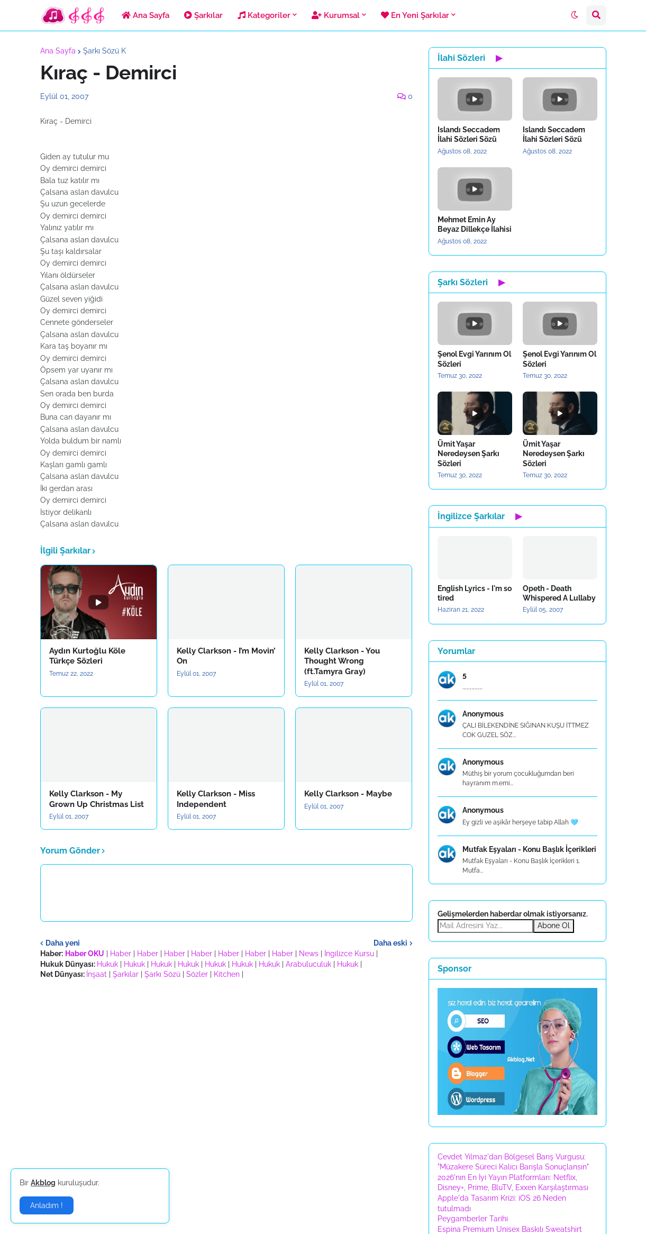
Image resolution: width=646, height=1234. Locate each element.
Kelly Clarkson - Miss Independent (216, 799)
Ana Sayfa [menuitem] (145, 15)
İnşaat (96, 974)
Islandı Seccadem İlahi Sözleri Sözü (469, 134)
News (309, 953)
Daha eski (390, 943)
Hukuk (107, 964)
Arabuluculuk (308, 964)
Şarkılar (126, 974)
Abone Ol (554, 925)
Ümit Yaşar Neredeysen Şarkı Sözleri (468, 453)
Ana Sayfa (58, 51)
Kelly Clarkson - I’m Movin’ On (226, 656)
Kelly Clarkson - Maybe (348, 794)
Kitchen (227, 974)
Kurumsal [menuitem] (336, 15)
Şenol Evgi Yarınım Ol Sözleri (474, 359)
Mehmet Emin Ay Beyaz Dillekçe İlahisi (475, 224)
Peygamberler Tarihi (473, 1218)
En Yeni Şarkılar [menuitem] (415, 15)
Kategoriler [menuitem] (264, 15)
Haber (120, 953)
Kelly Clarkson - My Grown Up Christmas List (96, 799)
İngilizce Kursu (349, 953)
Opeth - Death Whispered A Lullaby (559, 593)
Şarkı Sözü (162, 974)
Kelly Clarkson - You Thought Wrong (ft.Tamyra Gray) (342, 661)
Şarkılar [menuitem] (203, 15)
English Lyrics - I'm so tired (475, 593)
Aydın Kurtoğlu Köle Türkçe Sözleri (87, 656)
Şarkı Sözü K (104, 51)
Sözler (197, 974)
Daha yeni (63, 943)
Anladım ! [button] (46, 1205)
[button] (574, 15)
